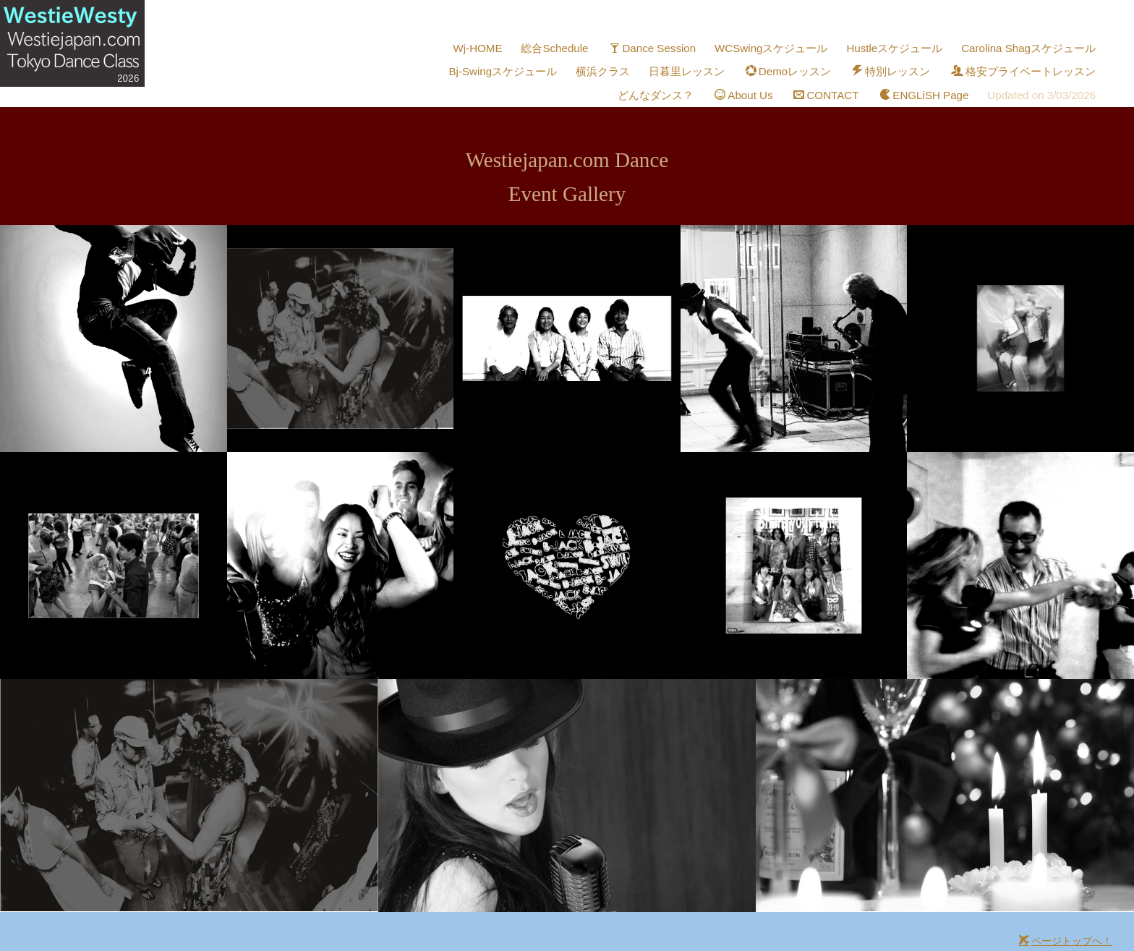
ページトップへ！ (1065, 921)
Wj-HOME (498, 45)
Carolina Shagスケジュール (1031, 45)
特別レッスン (898, 61)
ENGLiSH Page (931, 77)
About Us (755, 77)
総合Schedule (574, 45)
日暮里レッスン (699, 61)
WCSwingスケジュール (783, 45)
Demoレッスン (798, 61)
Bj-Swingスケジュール (519, 61)
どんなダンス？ (668, 77)
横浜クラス (617, 61)
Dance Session (669, 45)
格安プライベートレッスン (1026, 61)
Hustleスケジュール (903, 45)
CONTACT (836, 77)
